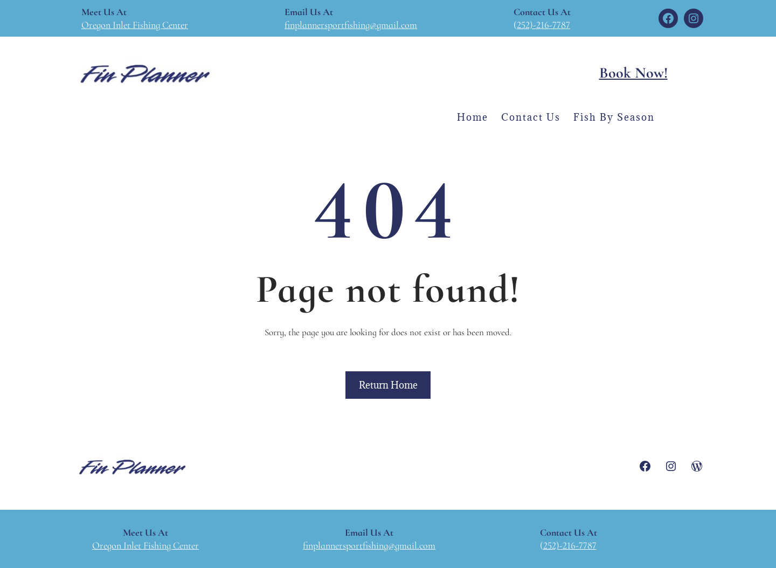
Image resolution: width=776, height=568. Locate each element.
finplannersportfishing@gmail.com (351, 25)
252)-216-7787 (543, 25)
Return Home (388, 385)
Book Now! (633, 73)
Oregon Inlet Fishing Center (134, 25)
